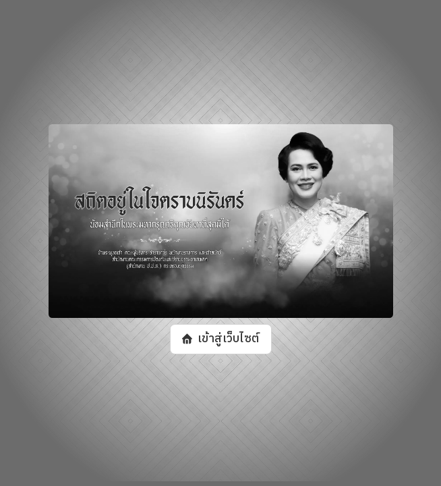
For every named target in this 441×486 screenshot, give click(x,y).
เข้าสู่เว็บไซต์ (227, 338)
